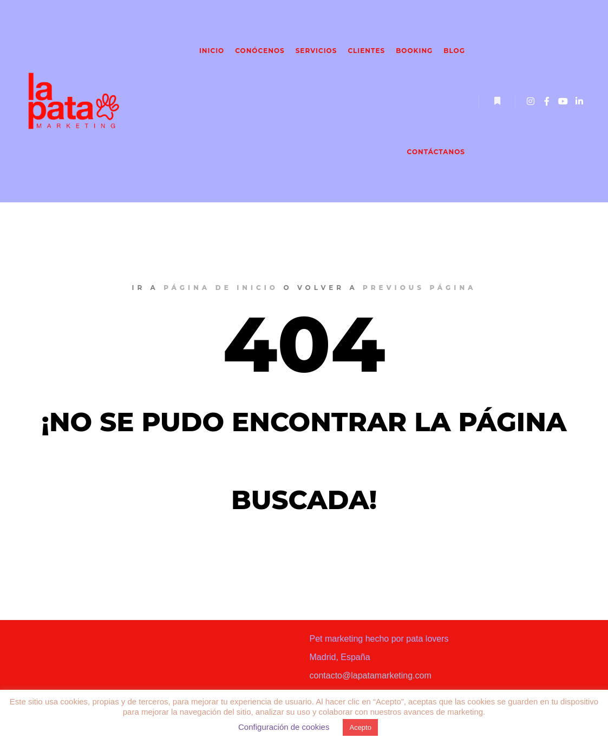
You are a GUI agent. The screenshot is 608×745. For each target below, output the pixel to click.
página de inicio (221, 288)
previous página (419, 288)
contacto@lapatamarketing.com (371, 675)
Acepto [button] (360, 727)
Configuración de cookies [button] (283, 726)
